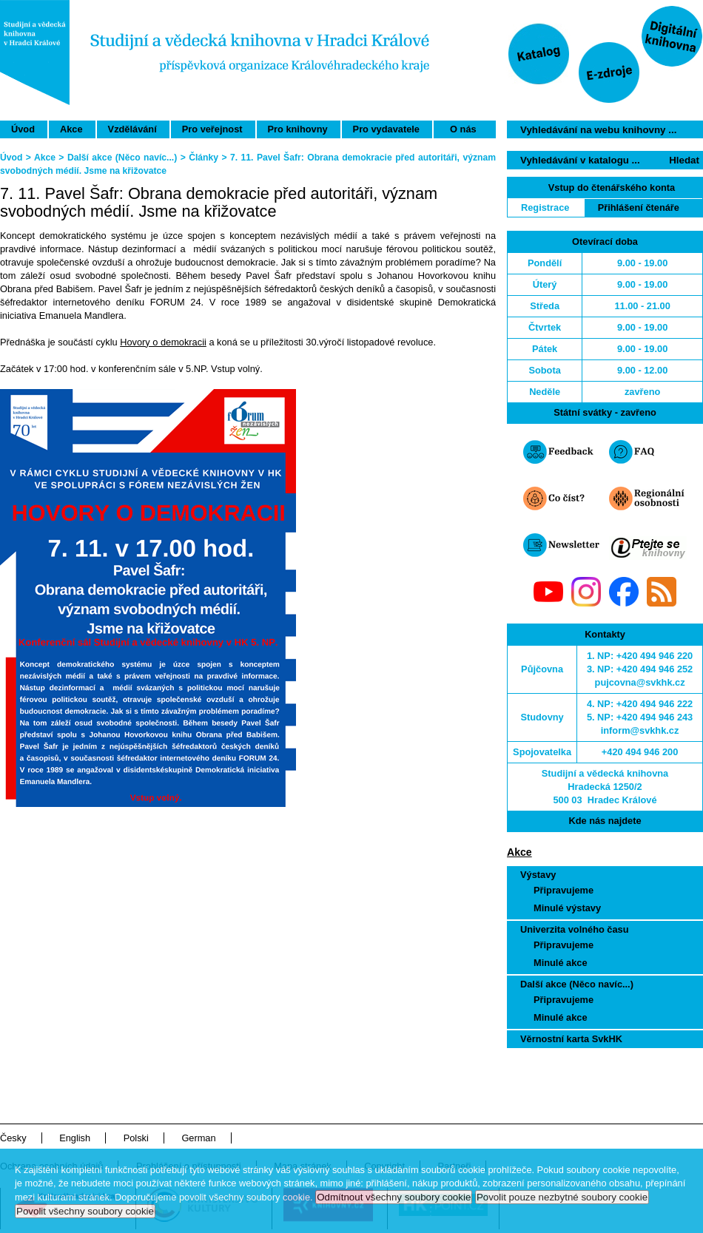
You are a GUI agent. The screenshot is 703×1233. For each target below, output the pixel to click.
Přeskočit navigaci (617, 6)
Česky (13, 1138)
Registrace (545, 207)
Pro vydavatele (386, 129)
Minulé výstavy (567, 907)
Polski (136, 1138)
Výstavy (538, 874)
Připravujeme (563, 890)
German (198, 1138)
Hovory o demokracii (163, 342)
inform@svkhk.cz (640, 730)
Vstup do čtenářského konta (611, 187)
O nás (463, 129)
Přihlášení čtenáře (638, 207)
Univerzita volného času (574, 929)
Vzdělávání (132, 129)
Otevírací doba (605, 241)
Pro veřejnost (212, 129)
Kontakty (605, 634)
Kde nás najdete (604, 820)
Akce (71, 129)
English (74, 1138)
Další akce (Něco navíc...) (576, 984)
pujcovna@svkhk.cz (640, 682)
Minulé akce (561, 962)
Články (203, 157)
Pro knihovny (298, 129)
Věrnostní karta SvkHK (571, 1038)
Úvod (23, 129)
